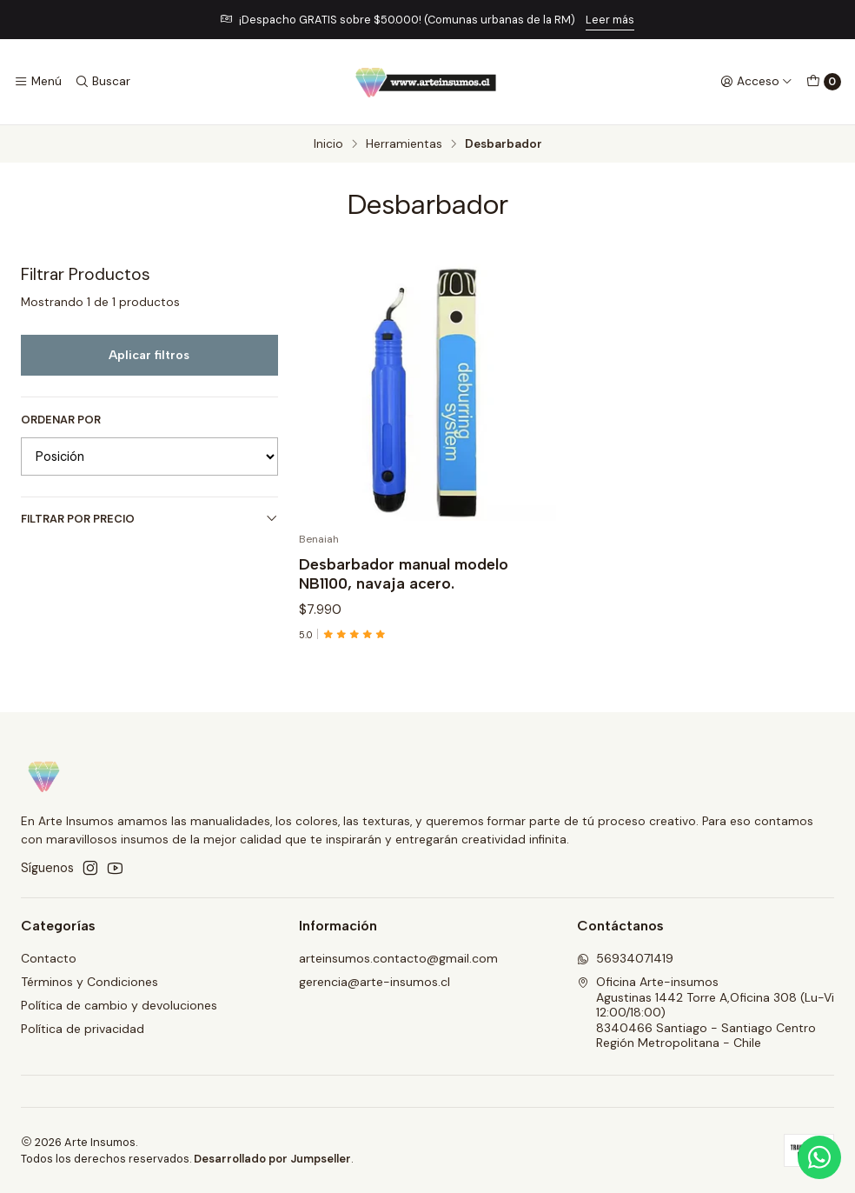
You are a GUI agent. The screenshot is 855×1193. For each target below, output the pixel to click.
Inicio (328, 144)
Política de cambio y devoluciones (119, 1005)
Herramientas (404, 144)
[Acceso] (756, 82)
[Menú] (37, 82)
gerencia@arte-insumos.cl (374, 982)
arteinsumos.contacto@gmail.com (398, 958)
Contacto (48, 958)
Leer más (610, 19)
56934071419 (625, 958)
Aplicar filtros (149, 355)
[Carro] (824, 82)
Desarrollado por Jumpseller (272, 1158)
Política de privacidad (82, 1028)
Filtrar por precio (149, 518)
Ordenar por (61, 420)
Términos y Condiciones (89, 982)
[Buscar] (101, 82)
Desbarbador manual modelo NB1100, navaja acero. (403, 573)
